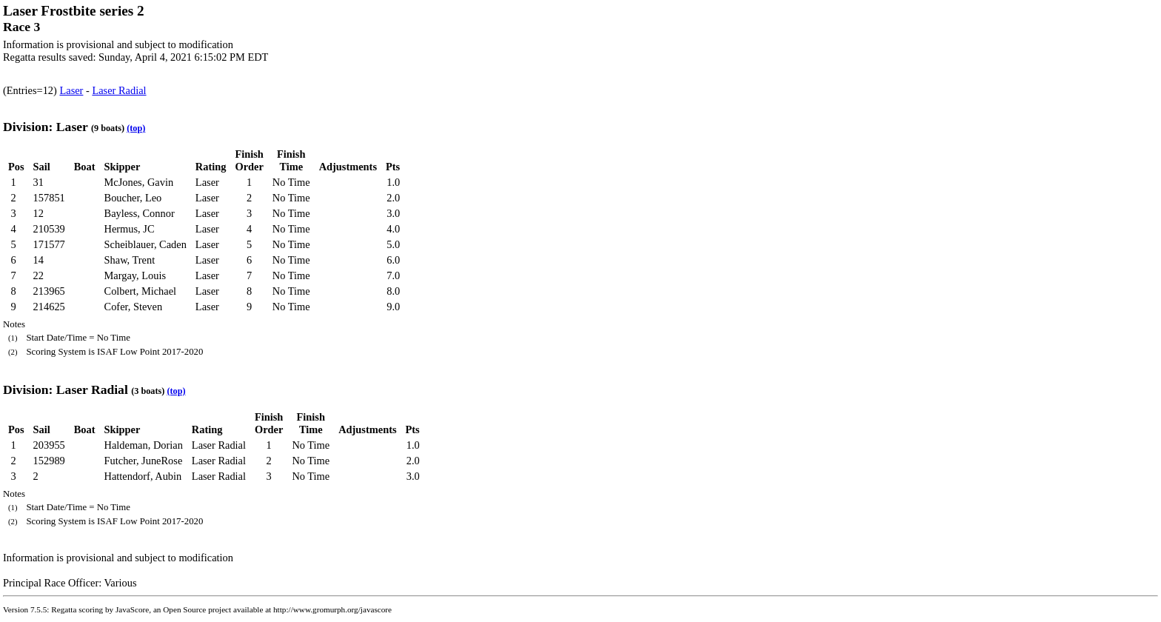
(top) (136, 128)
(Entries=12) (31, 90)
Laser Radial (119, 90)
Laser (71, 90)
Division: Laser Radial (65, 389)
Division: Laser (45, 126)
